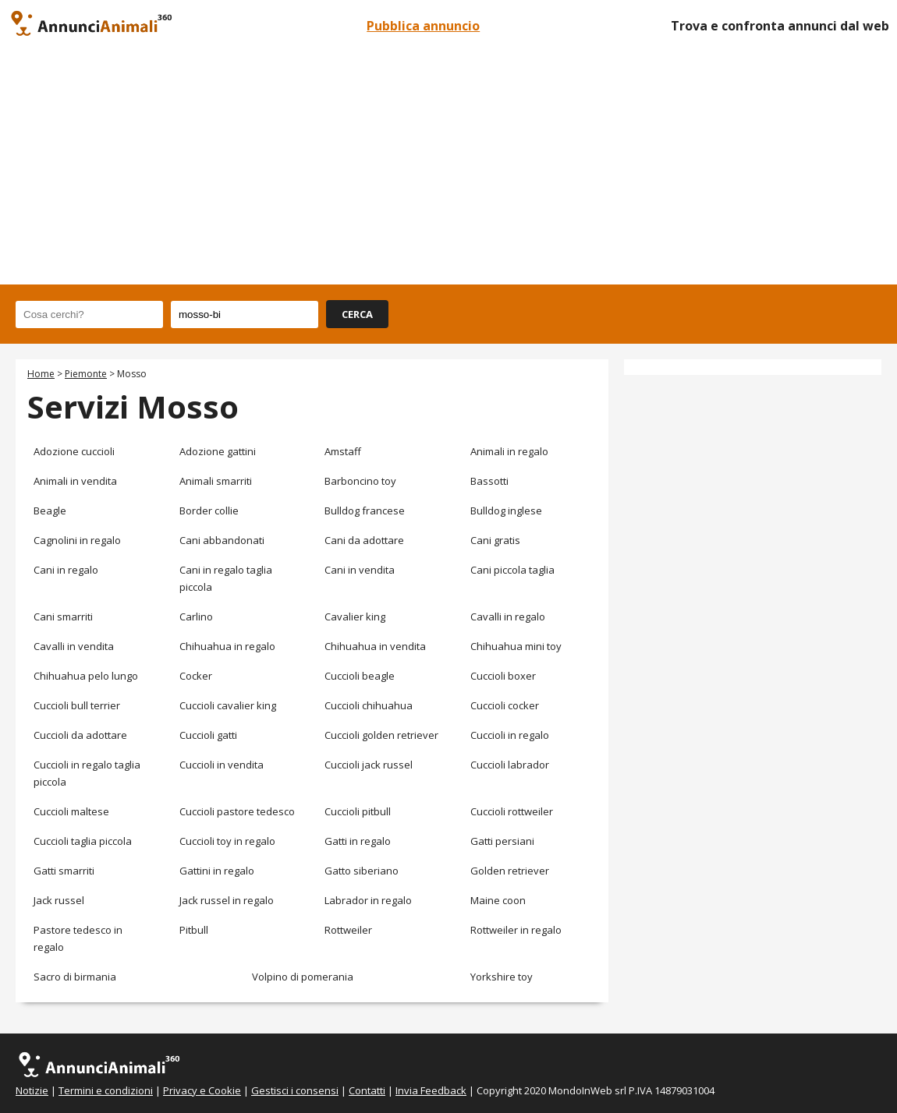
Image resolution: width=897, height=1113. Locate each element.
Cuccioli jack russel (368, 765)
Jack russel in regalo (226, 900)
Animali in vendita (75, 481)
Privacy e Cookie (202, 1090)
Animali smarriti (215, 481)
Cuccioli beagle (359, 676)
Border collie (209, 511)
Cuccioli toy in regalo (227, 841)
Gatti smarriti (64, 871)
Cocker (195, 676)
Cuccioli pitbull (357, 811)
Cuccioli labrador (509, 765)
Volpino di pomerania (302, 977)
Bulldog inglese (506, 511)
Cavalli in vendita (74, 646)
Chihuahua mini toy (516, 646)
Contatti (367, 1090)
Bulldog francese (364, 511)
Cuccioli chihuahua (368, 705)
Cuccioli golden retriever (381, 735)
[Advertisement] (448, 167)
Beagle (50, 511)
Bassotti (489, 481)
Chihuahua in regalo (227, 646)
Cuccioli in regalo (509, 735)
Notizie (32, 1090)
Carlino (196, 617)
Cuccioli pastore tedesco (237, 811)
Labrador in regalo (368, 900)
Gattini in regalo (216, 871)
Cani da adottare (364, 540)
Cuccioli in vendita (221, 765)
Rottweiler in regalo (516, 930)
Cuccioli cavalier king (227, 705)
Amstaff (342, 451)
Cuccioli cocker (504, 705)
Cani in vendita (359, 570)
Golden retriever (509, 871)
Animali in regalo (509, 451)
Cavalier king (354, 617)
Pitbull (193, 930)
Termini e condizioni (105, 1090)
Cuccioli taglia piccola (83, 841)
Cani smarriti (63, 617)
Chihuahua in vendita (375, 646)
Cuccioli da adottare (80, 735)
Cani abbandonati (221, 540)
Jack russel (59, 900)
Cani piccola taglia (512, 570)
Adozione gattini (217, 451)
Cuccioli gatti (208, 735)
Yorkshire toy (501, 977)
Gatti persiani (502, 841)
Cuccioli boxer (503, 676)
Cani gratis (495, 540)
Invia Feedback (430, 1090)
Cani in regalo (66, 570)
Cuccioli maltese (71, 811)
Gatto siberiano (361, 871)
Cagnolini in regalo (77, 540)
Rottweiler (348, 930)
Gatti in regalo (357, 841)
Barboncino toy (360, 481)
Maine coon (498, 900)
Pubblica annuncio (423, 25)
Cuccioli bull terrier (77, 705)
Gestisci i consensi (295, 1090)
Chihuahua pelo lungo (86, 676)
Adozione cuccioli (74, 451)
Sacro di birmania (75, 977)
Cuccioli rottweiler (511, 811)
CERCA (357, 314)
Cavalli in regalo (507, 617)
